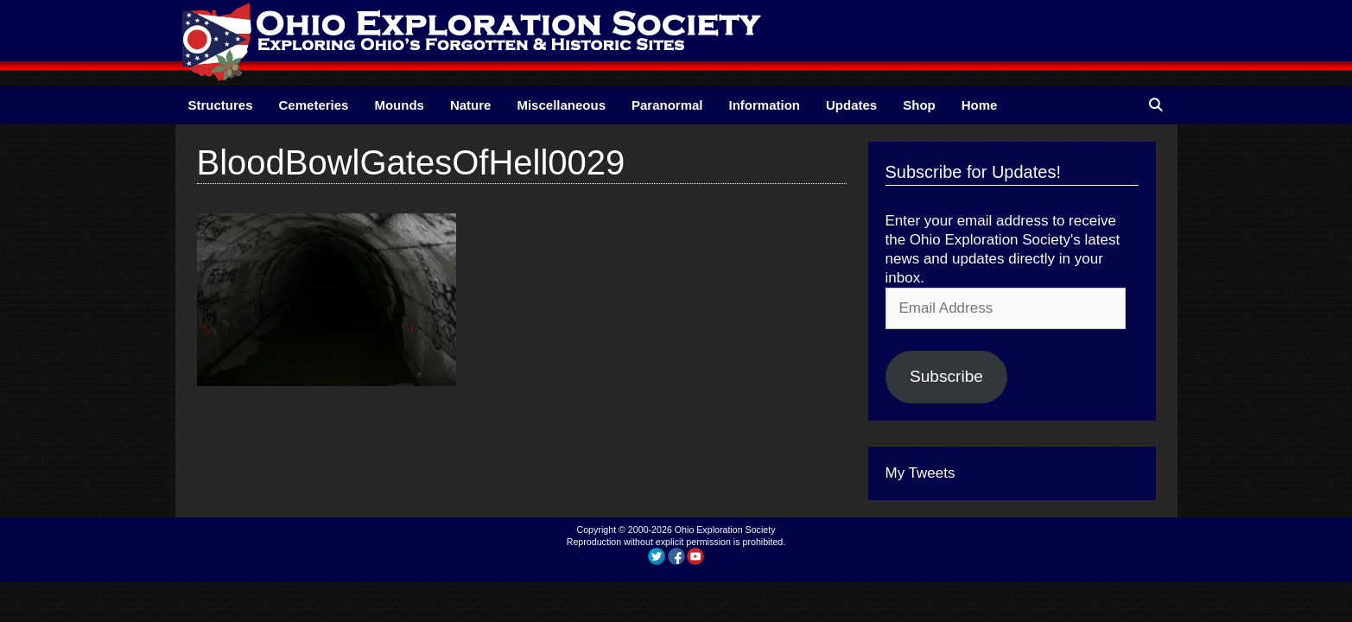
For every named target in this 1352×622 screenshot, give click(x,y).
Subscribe (946, 376)
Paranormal (667, 105)
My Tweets (920, 473)
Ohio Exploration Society (725, 529)
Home (980, 105)
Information (765, 105)
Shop (919, 105)
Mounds (399, 105)
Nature (471, 105)
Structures (220, 105)
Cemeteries (314, 105)
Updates (851, 105)
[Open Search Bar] (1155, 105)
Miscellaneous (561, 105)
